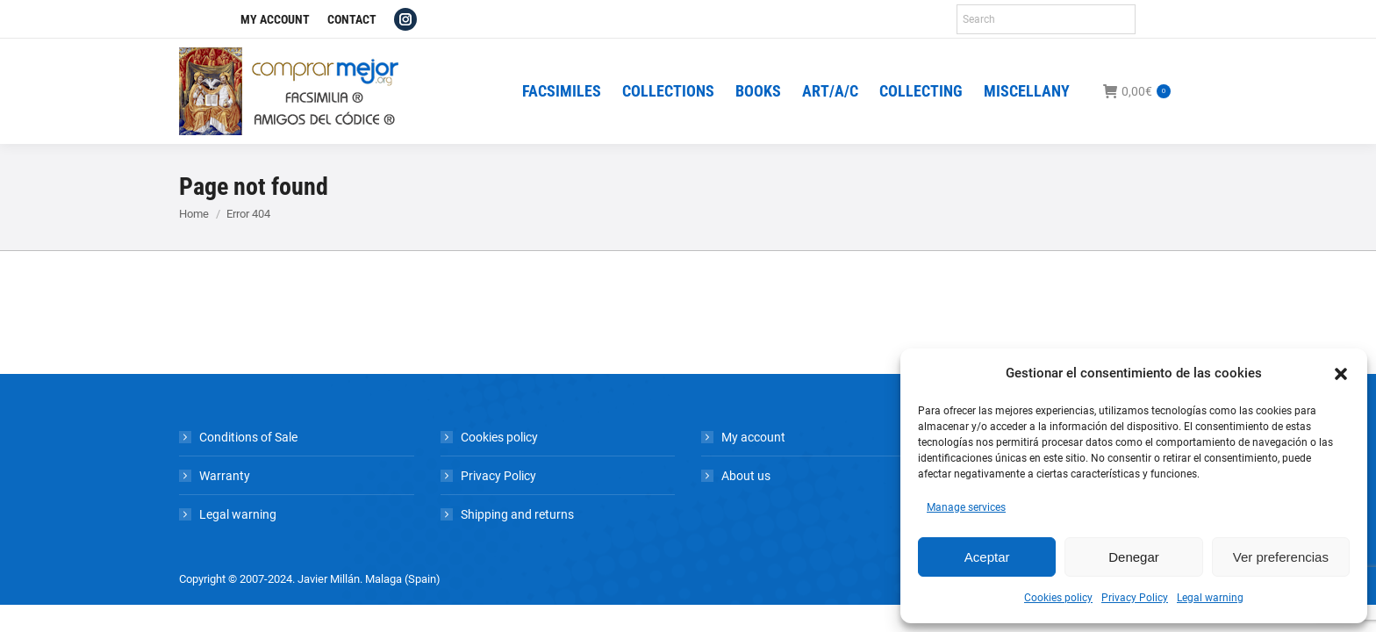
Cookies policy (1058, 598)
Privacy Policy (1134, 598)
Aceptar (987, 556)
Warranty (224, 476)
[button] (1341, 374)
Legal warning (1210, 598)
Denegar (1133, 556)
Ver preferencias (1281, 556)
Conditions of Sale (248, 437)
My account (753, 437)
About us (745, 476)
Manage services (966, 507)
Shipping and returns (517, 514)
